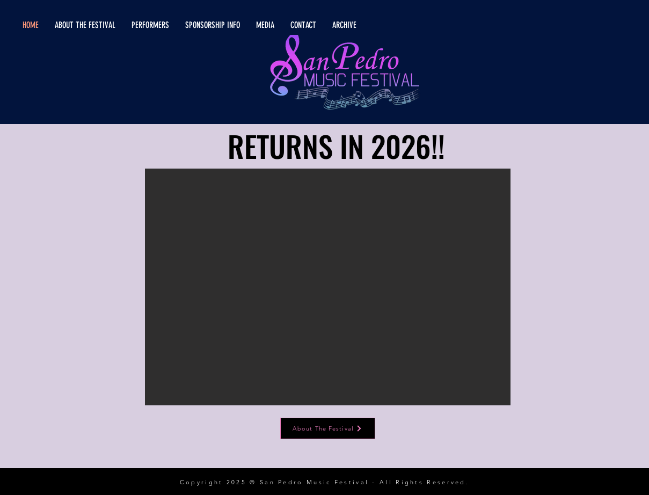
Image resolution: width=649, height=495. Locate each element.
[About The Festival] (327, 428)
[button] (328, 287)
